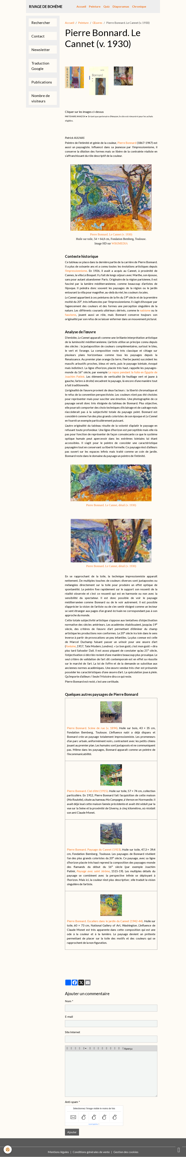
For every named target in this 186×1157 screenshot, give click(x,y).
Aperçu (127, 1048)
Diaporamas (121, 6)
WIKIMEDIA (119, 243)
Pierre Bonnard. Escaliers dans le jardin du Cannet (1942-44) (105, 921)
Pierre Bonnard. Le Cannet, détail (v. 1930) (111, 505)
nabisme (145, 310)
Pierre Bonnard (126, 142)
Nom (68, 1001)
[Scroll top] (178, 1149)
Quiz (106, 6)
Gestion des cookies (125, 1152)
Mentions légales (58, 1152)
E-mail (69, 1016)
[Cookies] (8, 1149)
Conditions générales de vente (91, 1152)
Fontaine (71, 646)
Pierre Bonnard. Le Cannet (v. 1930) (111, 234)
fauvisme (70, 314)
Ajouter (72, 1132)
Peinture (94, 6)
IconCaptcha (93, 1124)
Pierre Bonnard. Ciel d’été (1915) (87, 791)
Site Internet (72, 1032)
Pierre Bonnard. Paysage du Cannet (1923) (94, 849)
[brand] (45, 6)
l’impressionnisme (76, 270)
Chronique (139, 6)
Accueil (81, 6)
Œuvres (97, 22)
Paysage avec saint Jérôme (93, 871)
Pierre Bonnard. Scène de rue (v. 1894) (92, 728)
